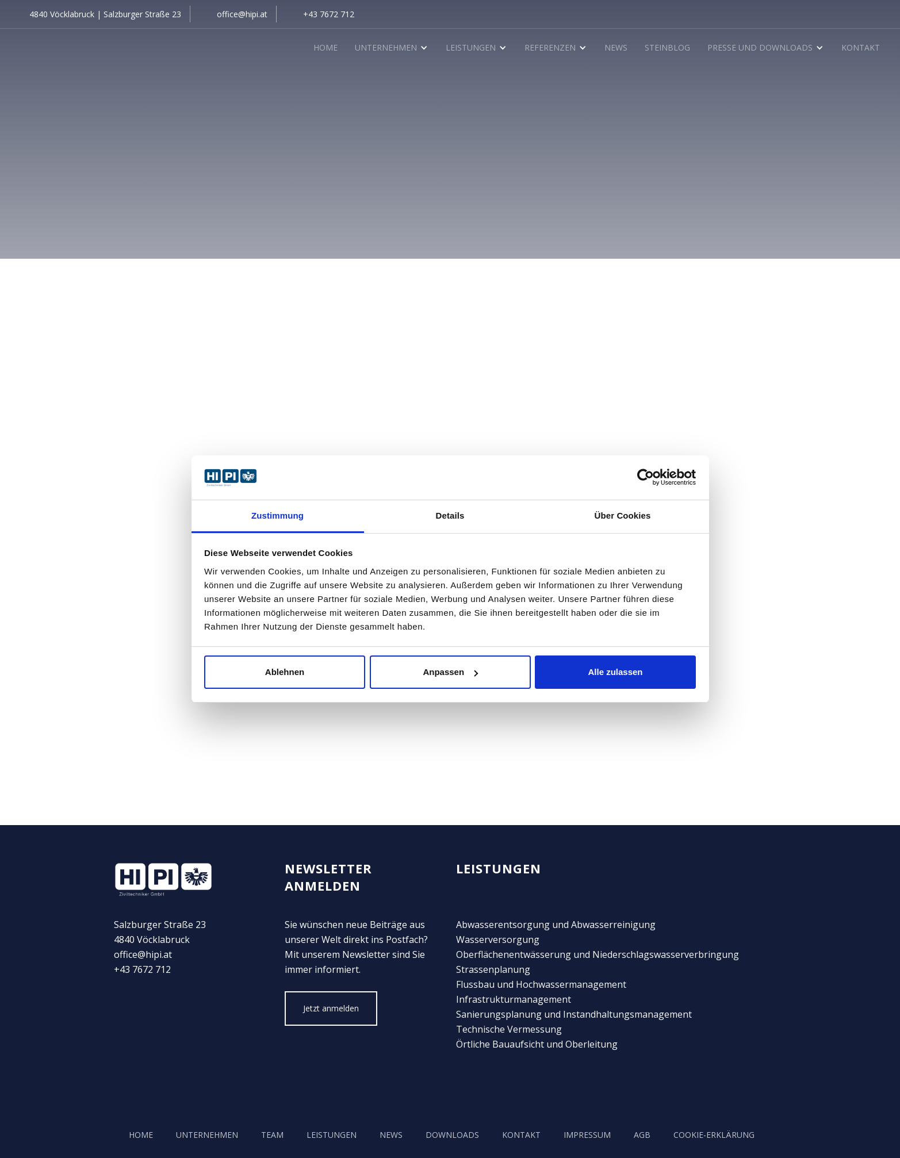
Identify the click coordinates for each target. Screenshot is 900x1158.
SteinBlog (667, 47)
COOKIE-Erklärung (714, 1134)
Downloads (452, 1134)
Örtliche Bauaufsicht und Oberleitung (537, 1044)
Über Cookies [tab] (623, 515)
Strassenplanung (493, 969)
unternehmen (207, 1134)
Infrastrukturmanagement (513, 999)
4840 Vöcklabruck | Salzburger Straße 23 (105, 14)
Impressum (587, 1134)
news (391, 1134)
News (615, 47)
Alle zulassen (615, 672)
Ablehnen (284, 672)
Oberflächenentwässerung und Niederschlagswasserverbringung (597, 954)
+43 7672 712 (328, 14)
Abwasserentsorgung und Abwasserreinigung (556, 924)
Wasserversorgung (497, 939)
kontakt (521, 1134)
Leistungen (332, 1134)
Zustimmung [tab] (277, 515)
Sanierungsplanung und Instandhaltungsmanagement (574, 1014)
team (272, 1134)
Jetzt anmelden (331, 1008)
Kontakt (860, 47)
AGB (642, 1134)
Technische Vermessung (509, 1029)
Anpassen (450, 672)
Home (325, 47)
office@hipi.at (242, 14)
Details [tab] (450, 515)
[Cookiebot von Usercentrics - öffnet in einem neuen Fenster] (645, 477)
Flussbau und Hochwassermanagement (541, 984)
